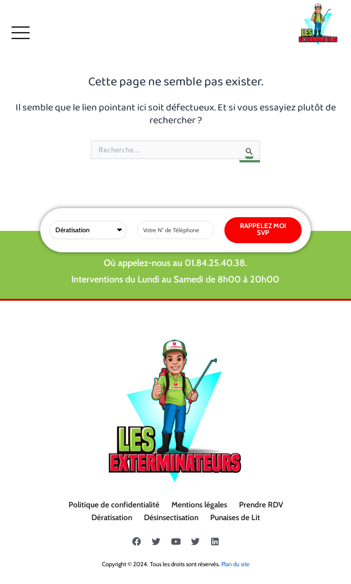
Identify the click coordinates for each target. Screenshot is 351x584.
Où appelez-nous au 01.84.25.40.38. (175, 262)
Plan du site (235, 564)
